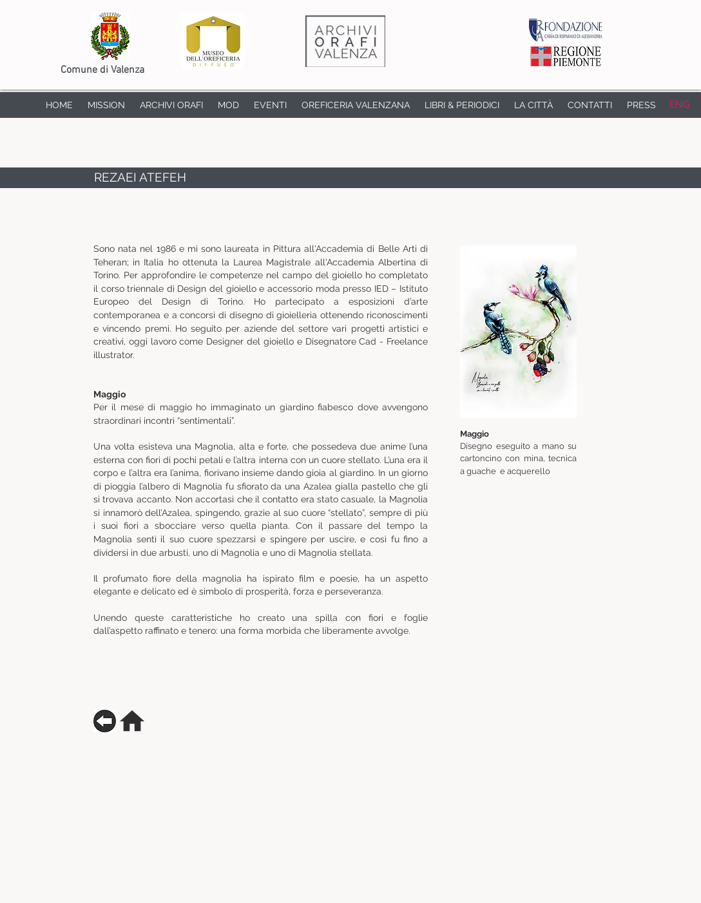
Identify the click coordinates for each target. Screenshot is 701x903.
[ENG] (679, 104)
